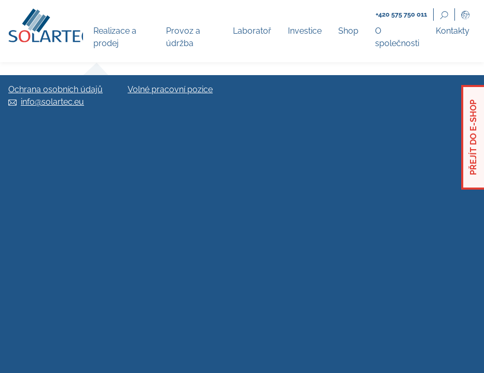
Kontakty (452, 31)
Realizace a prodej (114, 37)
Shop (348, 31)
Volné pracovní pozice (170, 89)
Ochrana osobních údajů (55, 89)
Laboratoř (252, 31)
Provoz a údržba (183, 37)
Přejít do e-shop (473, 137)
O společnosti (397, 37)
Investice (305, 31)
